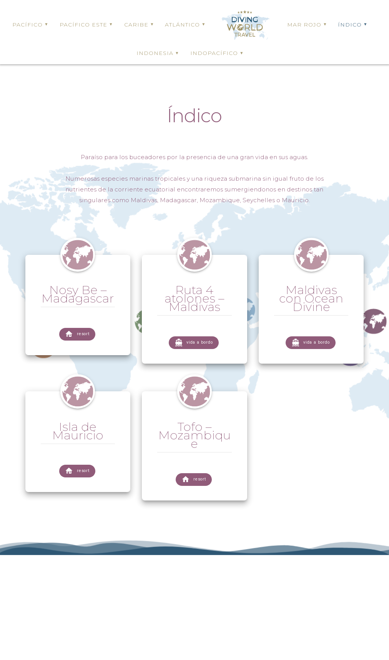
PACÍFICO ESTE (83, 24)
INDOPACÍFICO (214, 53)
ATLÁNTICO (182, 24)
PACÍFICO (27, 24)
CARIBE (136, 24)
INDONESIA (154, 53)
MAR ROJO (304, 24)
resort (77, 334)
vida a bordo (194, 342)
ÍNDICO (350, 24)
